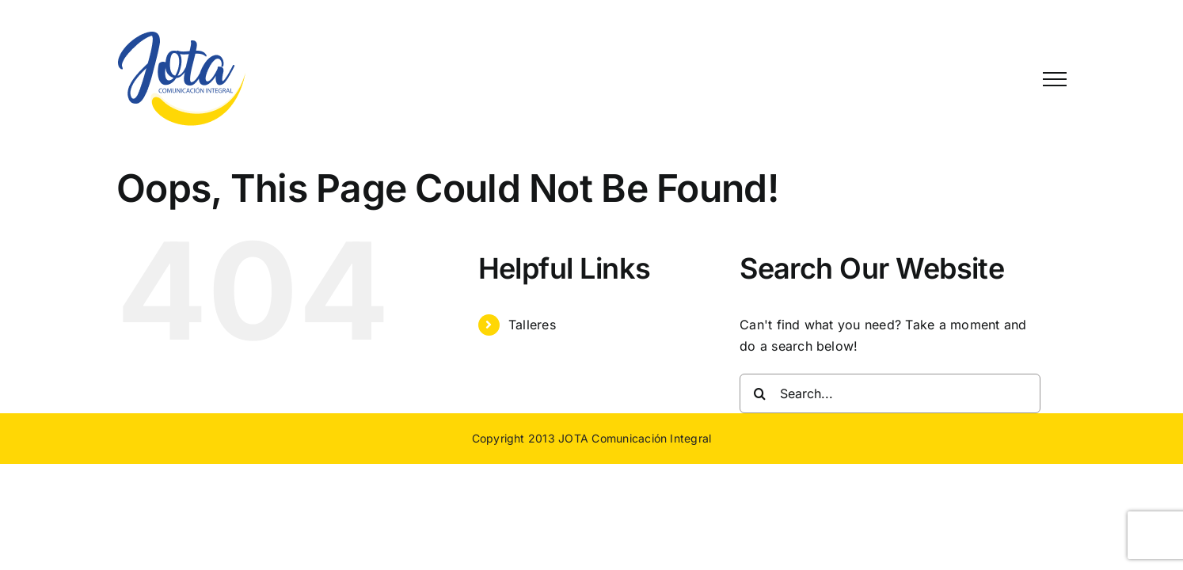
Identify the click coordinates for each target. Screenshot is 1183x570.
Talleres (532, 324)
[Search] (759, 393)
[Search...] (890, 393)
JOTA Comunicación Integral (634, 438)
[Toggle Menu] (1054, 79)
